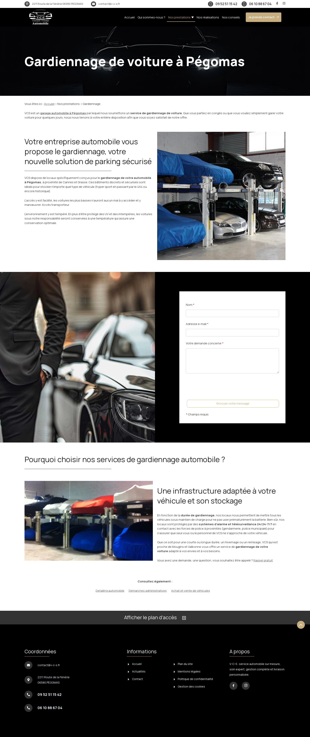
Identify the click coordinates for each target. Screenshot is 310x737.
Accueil (129, 17)
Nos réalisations (208, 17)
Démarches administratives (148, 591)
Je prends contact (263, 17)
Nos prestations (179, 17)
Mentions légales (187, 671)
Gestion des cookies (189, 686)
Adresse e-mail (197, 324)
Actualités (137, 671)
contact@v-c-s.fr (109, 4)
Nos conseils (231, 17)
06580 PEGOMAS (57, 4)
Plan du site (183, 664)
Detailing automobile (110, 591)
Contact (135, 679)
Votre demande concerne (204, 343)
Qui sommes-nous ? (151, 17)
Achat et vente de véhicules (190, 591)
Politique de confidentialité (193, 679)
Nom (190, 305)
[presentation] (216, 394)
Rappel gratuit (263, 560)
